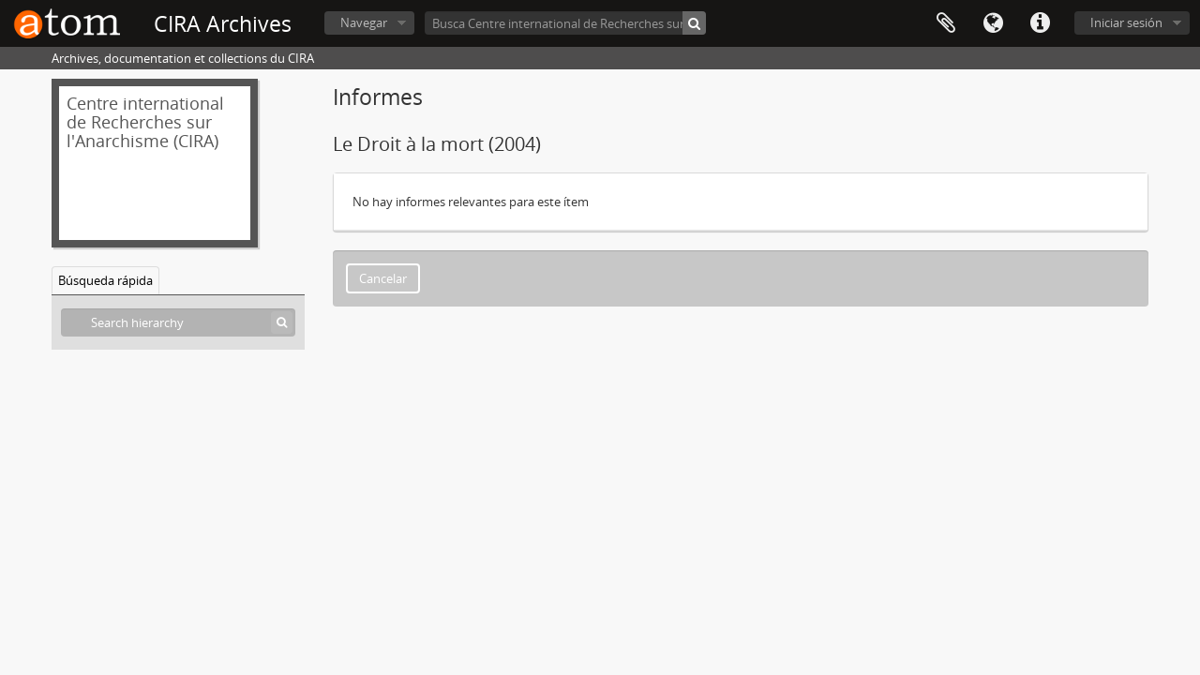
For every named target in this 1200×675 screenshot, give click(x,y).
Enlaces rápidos (1039, 23)
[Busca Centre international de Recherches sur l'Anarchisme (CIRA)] (565, 23)
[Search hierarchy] (178, 322)
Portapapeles (945, 23)
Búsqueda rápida (105, 280)
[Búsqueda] (694, 23)
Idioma (992, 23)
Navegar (363, 22)
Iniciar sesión (1126, 22)
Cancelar (383, 278)
